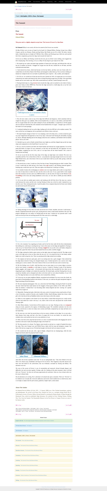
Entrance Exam (68, 1)
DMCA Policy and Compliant (60, 487)
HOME (29, 1)
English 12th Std (22, 6)
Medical (43, 1)
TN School (61, 1)
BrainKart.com (22, 2)
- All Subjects (24, 425)
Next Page (68, 9)
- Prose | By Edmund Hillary (24, 440)
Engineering (49, 1)
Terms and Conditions (51, 487)
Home (16, 6)
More (75, 1)
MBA (55, 1)
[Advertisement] (83, 26)
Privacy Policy (44, 487)
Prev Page (18, 9)
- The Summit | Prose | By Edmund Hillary (27, 445)
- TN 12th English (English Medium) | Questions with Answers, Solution (35, 420)
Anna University (36, 1)
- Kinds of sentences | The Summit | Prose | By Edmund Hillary (31, 475)
